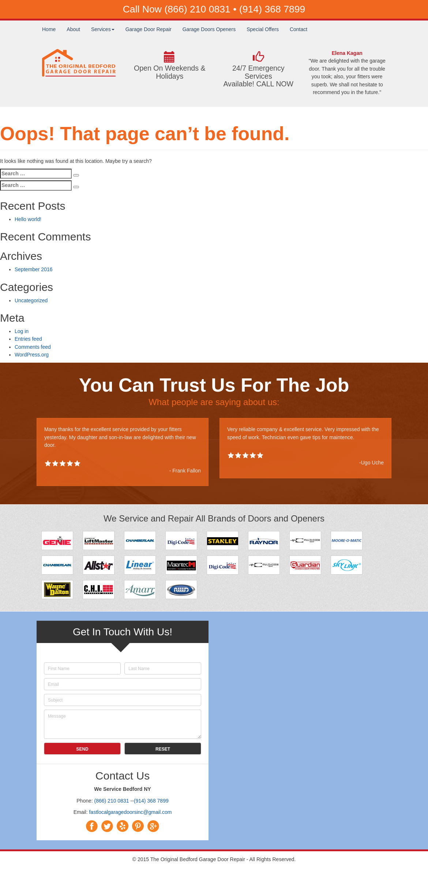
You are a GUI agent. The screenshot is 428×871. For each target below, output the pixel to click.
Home (49, 29)
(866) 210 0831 (198, 9)
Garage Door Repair (148, 29)
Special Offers (263, 29)
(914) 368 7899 (272, 9)
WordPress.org (32, 355)
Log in (22, 331)
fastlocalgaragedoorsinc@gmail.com (130, 812)
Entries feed (28, 339)
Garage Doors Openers (209, 29)
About (73, 29)
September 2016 (34, 269)
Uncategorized (31, 300)
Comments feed (33, 347)
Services (102, 29)
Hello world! (28, 219)
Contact (298, 29)
